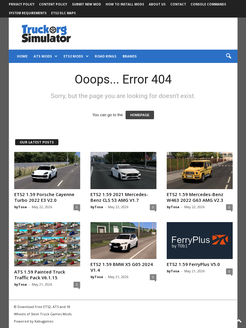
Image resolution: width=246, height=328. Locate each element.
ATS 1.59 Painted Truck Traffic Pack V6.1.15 (39, 274)
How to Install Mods (125, 4)
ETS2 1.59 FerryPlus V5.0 (193, 264)
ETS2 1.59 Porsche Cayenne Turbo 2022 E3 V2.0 (44, 197)
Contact (178, 4)
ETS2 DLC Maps (63, 13)
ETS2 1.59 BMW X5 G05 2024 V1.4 (121, 267)
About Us (157, 4)
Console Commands (208, 4)
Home (22, 56)
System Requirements (28, 13)
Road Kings (105, 56)
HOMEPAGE (139, 115)
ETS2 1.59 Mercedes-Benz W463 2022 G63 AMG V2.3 (195, 197)
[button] (228, 56)
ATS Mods (45, 56)
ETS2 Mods (76, 56)
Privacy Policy (21, 4)
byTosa (20, 207)
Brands (130, 56)
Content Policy (53, 4)
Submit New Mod (86, 4)
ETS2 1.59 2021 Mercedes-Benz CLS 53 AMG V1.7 (119, 197)
